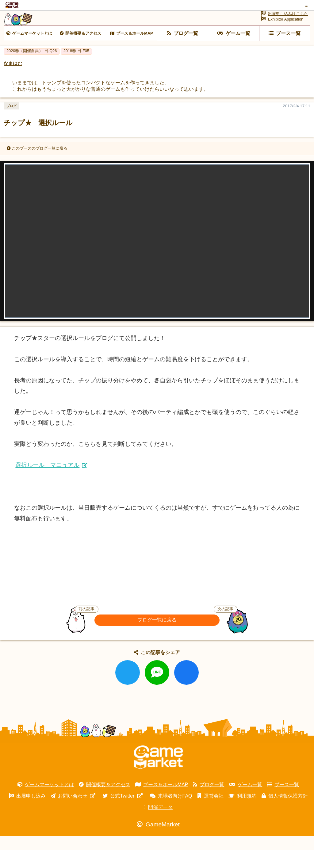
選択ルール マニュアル (47, 479)
